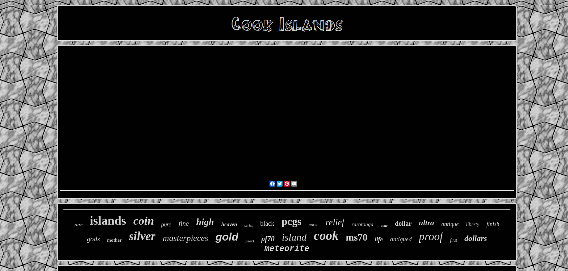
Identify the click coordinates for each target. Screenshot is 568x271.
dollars (475, 238)
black (267, 223)
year (384, 225)
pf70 (268, 239)
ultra (426, 222)
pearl (250, 241)
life (379, 239)
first (453, 240)
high (205, 222)
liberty (472, 224)
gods (93, 239)
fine (184, 223)
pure (166, 225)
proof (431, 236)
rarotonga (362, 224)
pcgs (291, 221)
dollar (403, 223)
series (249, 226)
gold (227, 237)
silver (142, 236)
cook (326, 236)
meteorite (286, 249)
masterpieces (185, 238)
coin (143, 220)
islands (108, 220)
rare (79, 224)
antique (450, 224)
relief (335, 222)
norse (313, 224)
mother (114, 240)
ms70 (356, 237)
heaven (229, 224)
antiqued (401, 239)
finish (493, 224)
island (294, 237)
